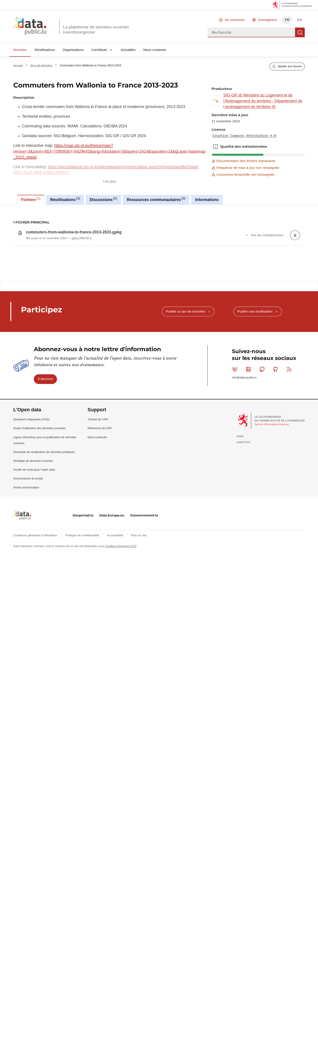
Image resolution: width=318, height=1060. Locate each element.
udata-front (243, 560)
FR (287, 20)
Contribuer (99, 50)
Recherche (300, 32)
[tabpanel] (159, 302)
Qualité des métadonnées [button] (215, 146)
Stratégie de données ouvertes (33, 578)
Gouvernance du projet (28, 596)
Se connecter (235, 20)
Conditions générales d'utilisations (35, 653)
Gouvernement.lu (144, 633)
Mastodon (263, 487)
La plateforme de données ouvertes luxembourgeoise (96, 29)
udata (240, 554)
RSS (290, 487)
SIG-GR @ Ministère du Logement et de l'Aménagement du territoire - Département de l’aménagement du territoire (262, 101)
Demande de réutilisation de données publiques (44, 570)
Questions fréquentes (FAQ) (31, 537)
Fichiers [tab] (30, 199)
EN (299, 20)
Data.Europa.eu (111, 633)
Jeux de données (41, 65)
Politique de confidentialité (82, 653)
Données (20, 50)
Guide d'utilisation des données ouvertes (39, 546)
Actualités (128, 50)
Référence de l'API (100, 546)
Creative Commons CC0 (120, 664)
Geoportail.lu (83, 633)
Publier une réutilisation (255, 429)
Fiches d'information (26, 605)
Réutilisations (45, 50)
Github (276, 487)
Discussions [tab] (103, 199)
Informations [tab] (207, 199)
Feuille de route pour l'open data (34, 587)
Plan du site (138, 653)
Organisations (73, 50)
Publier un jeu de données (185, 429)
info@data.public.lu (244, 495)
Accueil (18, 65)
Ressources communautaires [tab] (156, 199)
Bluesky (236, 487)
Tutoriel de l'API (98, 537)
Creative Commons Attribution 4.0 (244, 136)
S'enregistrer (267, 20)
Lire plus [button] (109, 181)
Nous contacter (154, 50)
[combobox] (251, 32)
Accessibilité (115, 653)
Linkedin (249, 487)
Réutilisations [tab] (65, 199)
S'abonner (45, 497)
